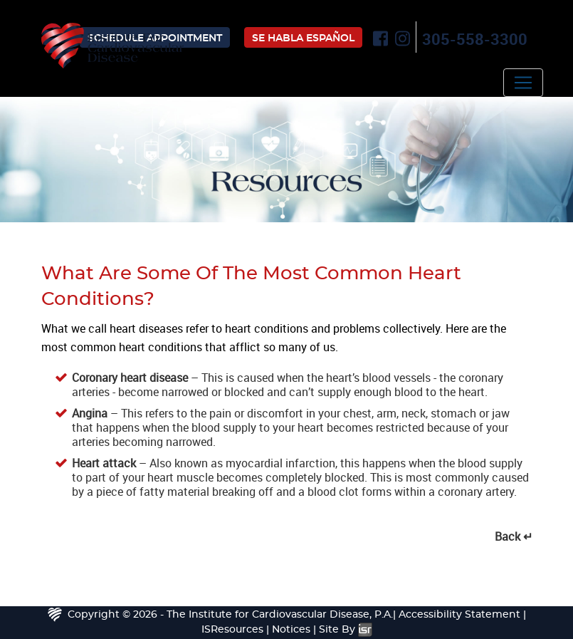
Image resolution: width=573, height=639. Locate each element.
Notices (291, 630)
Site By (345, 630)
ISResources (232, 630)
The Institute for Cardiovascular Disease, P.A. (280, 615)
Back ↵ (513, 536)
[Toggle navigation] (523, 82)
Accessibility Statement (459, 615)
